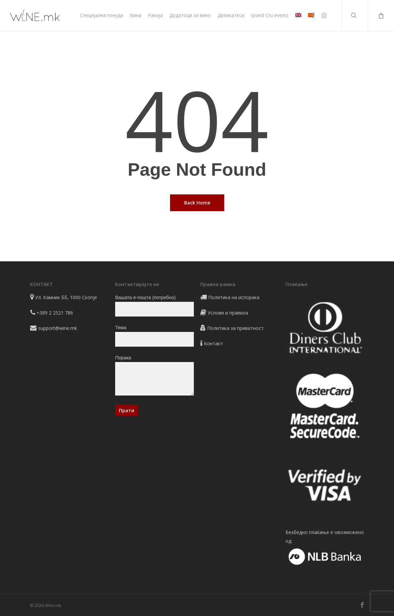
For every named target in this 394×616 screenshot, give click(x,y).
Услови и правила (228, 313)
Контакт (213, 343)
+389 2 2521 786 (54, 313)
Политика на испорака (233, 297)
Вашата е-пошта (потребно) (154, 306)
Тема (154, 336)
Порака (154, 376)
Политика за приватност (235, 328)
